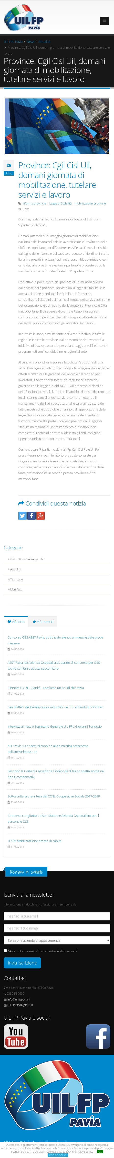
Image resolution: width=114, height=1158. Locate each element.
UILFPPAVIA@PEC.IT (20, 1005)
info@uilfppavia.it (18, 999)
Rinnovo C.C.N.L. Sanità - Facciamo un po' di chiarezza (46, 688)
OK (100, 1151)
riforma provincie (34, 203)
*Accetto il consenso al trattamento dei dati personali (43, 951)
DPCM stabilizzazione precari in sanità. (35, 841)
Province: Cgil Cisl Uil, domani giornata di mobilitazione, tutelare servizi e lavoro (57, 179)
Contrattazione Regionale (26, 559)
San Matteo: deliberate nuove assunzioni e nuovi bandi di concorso (55, 707)
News (30, 41)
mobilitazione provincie (90, 203)
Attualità (44, 41)
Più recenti (43, 621)
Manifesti (15, 589)
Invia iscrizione (22, 963)
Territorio (16, 579)
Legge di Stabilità (60, 203)
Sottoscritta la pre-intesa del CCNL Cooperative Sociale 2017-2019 (54, 796)
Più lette (16, 621)
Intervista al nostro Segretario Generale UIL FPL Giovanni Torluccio (55, 726)
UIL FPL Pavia (13, 41)
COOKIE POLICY (58, 1155)
